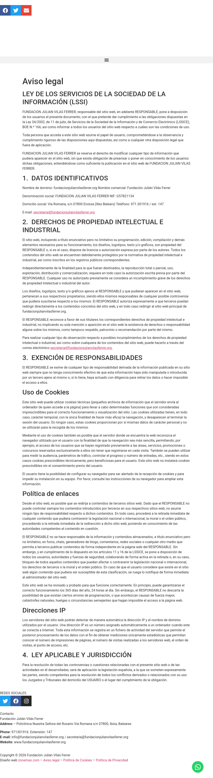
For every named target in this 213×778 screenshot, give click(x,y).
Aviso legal (51, 760)
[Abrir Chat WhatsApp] (198, 767)
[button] (106, 59)
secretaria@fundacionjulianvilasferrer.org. (81, 348)
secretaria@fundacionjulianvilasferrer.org (64, 212)
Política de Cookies (77, 760)
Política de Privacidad (112, 760)
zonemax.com (29, 760)
